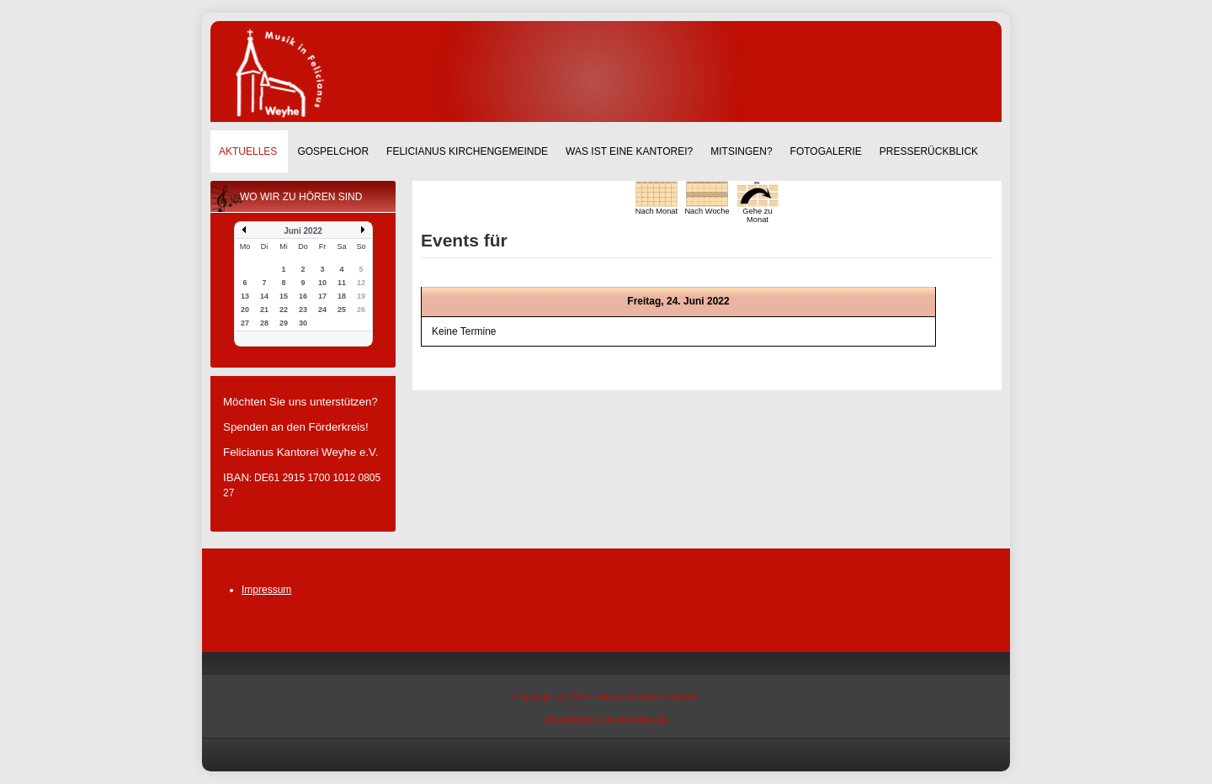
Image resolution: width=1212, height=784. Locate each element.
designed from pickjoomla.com (606, 718)
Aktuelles (248, 151)
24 (322, 309)
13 (245, 296)
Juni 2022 (303, 231)
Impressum (266, 590)
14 (264, 296)
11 (342, 282)
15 (283, 296)
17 (322, 296)
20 (245, 309)
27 (245, 323)
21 (264, 309)
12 (361, 282)
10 (322, 282)
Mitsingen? (741, 151)
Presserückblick (929, 151)
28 (264, 323)
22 (283, 309)
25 (342, 309)
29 (283, 323)
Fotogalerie (826, 151)
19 (361, 296)
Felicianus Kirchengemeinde (467, 151)
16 (303, 296)
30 (303, 323)
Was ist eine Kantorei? (629, 151)
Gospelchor (333, 151)
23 (303, 309)
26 (361, 309)
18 (342, 296)
